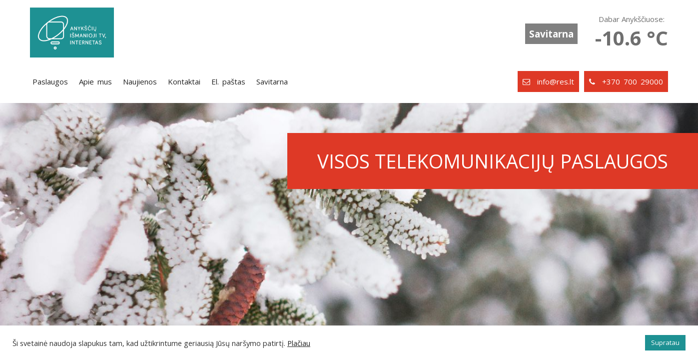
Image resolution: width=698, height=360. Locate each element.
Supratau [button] (665, 342)
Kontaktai (184, 81)
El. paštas (228, 81)
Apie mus (95, 81)
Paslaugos (50, 81)
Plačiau (298, 343)
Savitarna (551, 34)
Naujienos (140, 81)
